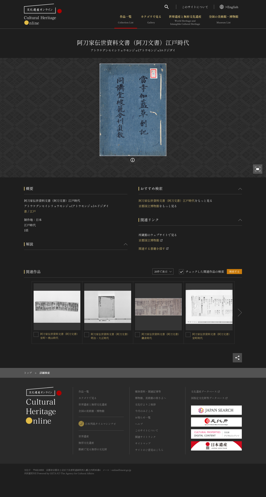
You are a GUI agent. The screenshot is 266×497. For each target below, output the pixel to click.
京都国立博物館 (149, 206)
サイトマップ (143, 443)
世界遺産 (84, 436)
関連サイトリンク (145, 437)
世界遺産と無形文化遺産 (185, 20)
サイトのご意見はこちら (149, 450)
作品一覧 (125, 20)
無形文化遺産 (86, 443)
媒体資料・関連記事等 (148, 391)
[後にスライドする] (238, 312)
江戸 (33, 211)
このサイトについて (195, 7)
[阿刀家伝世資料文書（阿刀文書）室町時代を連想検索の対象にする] (188, 334)
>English (229, 7)
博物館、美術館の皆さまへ (150, 398)
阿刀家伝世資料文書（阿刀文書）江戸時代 (167, 200)
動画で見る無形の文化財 (93, 449)
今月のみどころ (144, 411)
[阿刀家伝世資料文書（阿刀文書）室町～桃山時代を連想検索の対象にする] (36, 334)
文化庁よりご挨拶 (145, 404)
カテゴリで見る (151, 20)
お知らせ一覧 (143, 417)
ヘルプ (139, 424)
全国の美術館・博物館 (223, 20)
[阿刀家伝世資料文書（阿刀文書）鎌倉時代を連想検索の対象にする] (137, 334)
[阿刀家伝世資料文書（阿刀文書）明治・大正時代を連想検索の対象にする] (86, 334)
